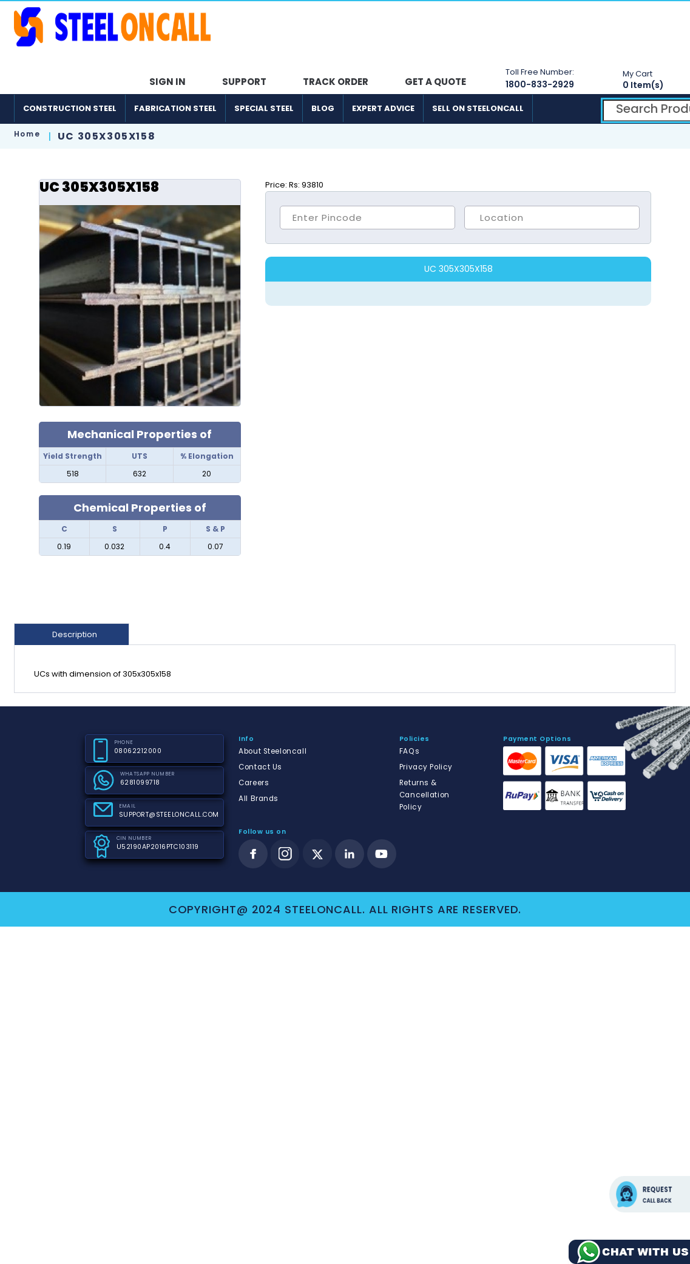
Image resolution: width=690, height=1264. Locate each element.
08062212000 (138, 750)
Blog (322, 108)
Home (27, 134)
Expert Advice (383, 108)
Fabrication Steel (175, 108)
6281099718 (140, 782)
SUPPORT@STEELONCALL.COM (169, 814)
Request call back (649, 1194)
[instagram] (285, 853)
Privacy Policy (426, 767)
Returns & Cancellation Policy (424, 795)
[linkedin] (349, 853)
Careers (253, 783)
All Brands (258, 798)
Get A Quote (435, 81)
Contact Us (260, 767)
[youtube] (381, 853)
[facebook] (253, 853)
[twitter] (318, 854)
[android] (554, 108)
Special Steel (264, 108)
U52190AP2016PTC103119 (158, 846)
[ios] (583, 108)
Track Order (335, 81)
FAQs (409, 751)
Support (244, 81)
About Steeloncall (272, 751)
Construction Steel (70, 108)
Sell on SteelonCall (478, 108)
